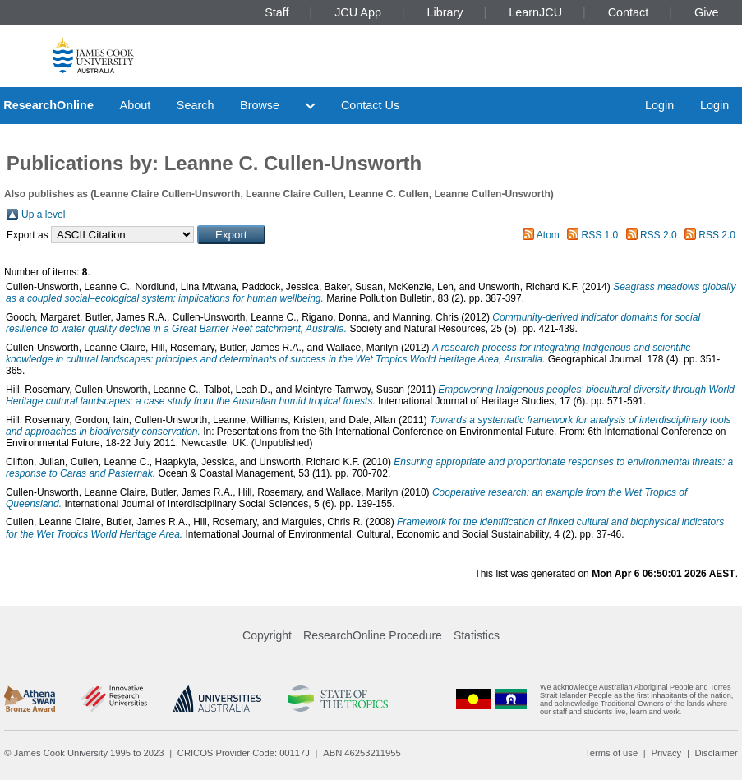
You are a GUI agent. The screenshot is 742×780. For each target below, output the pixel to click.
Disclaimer (716, 753)
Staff (276, 12)
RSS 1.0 (600, 235)
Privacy (666, 753)
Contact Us (370, 105)
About (135, 105)
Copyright (267, 635)
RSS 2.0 (658, 235)
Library (445, 12)
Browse (259, 105)
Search (195, 105)
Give (706, 12)
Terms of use (611, 753)
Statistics (477, 635)
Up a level (43, 214)
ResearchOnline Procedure (372, 635)
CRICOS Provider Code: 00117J (243, 753)
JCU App (357, 12)
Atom (548, 235)
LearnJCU (535, 12)
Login (659, 105)
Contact (628, 12)
